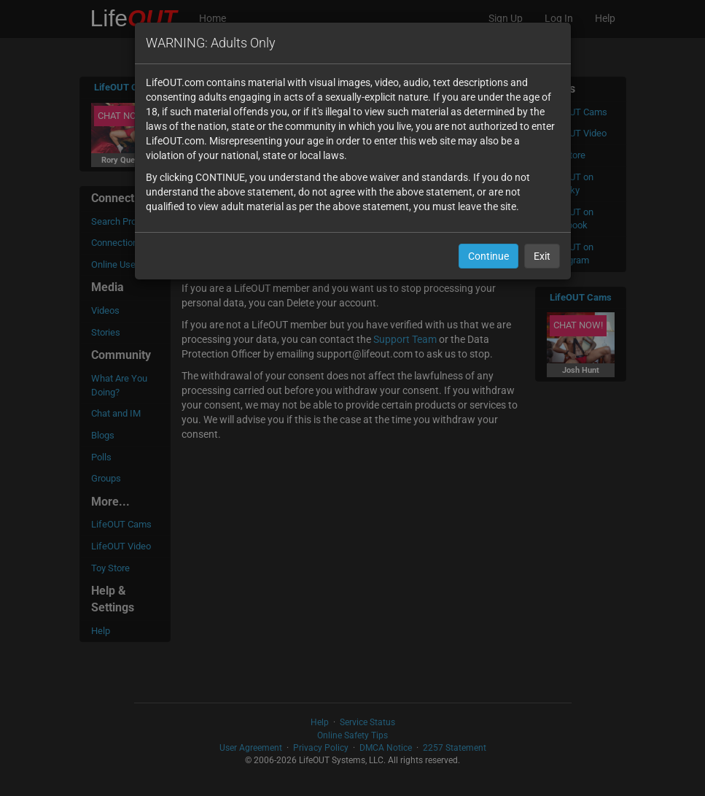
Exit (542, 256)
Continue (488, 256)
